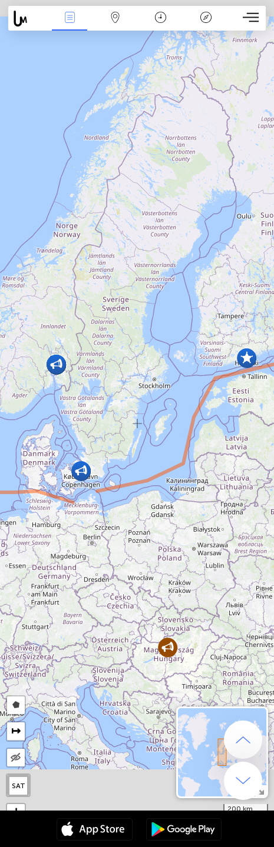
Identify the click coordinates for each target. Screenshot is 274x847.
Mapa (115, 18)
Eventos (69, 18)
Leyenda (206, 18)
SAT (18, 786)
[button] (81, 470)
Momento (160, 18)
